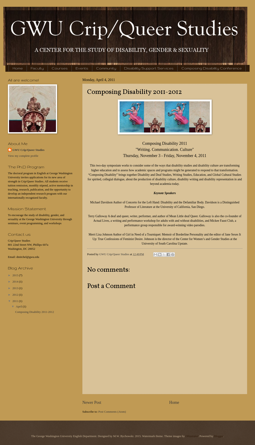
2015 (15, 275)
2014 (15, 281)
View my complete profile (23, 155)
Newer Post (91, 402)
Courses (60, 68)
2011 (15, 301)
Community (106, 68)
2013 (15, 288)
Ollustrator (191, 436)
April (19, 306)
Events (82, 68)
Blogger (218, 436)
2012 (15, 294)
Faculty (37, 68)
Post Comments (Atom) (112, 411)
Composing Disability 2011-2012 (34, 312)
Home (18, 68)
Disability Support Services (149, 68)
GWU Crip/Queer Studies (28, 150)
